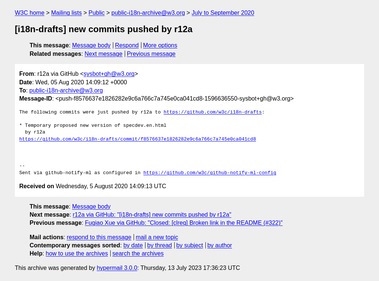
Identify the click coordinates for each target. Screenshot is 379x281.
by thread (159, 245)
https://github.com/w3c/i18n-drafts (213, 112)
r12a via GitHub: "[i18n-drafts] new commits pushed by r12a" (152, 214)
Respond (127, 45)
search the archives (138, 253)
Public (96, 13)
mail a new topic (157, 237)
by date (132, 245)
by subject (189, 245)
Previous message (151, 54)
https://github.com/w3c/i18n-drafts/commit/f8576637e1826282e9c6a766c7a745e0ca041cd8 (137, 139)
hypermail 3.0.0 (117, 268)
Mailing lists (66, 13)
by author (219, 245)
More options (160, 45)
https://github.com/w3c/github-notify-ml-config (209, 173)
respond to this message (99, 237)
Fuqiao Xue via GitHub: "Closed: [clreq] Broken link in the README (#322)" (183, 223)
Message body (91, 45)
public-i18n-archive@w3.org (148, 13)
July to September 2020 (223, 13)
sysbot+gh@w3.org (109, 74)
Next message (104, 54)
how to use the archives (77, 253)
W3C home (29, 13)
